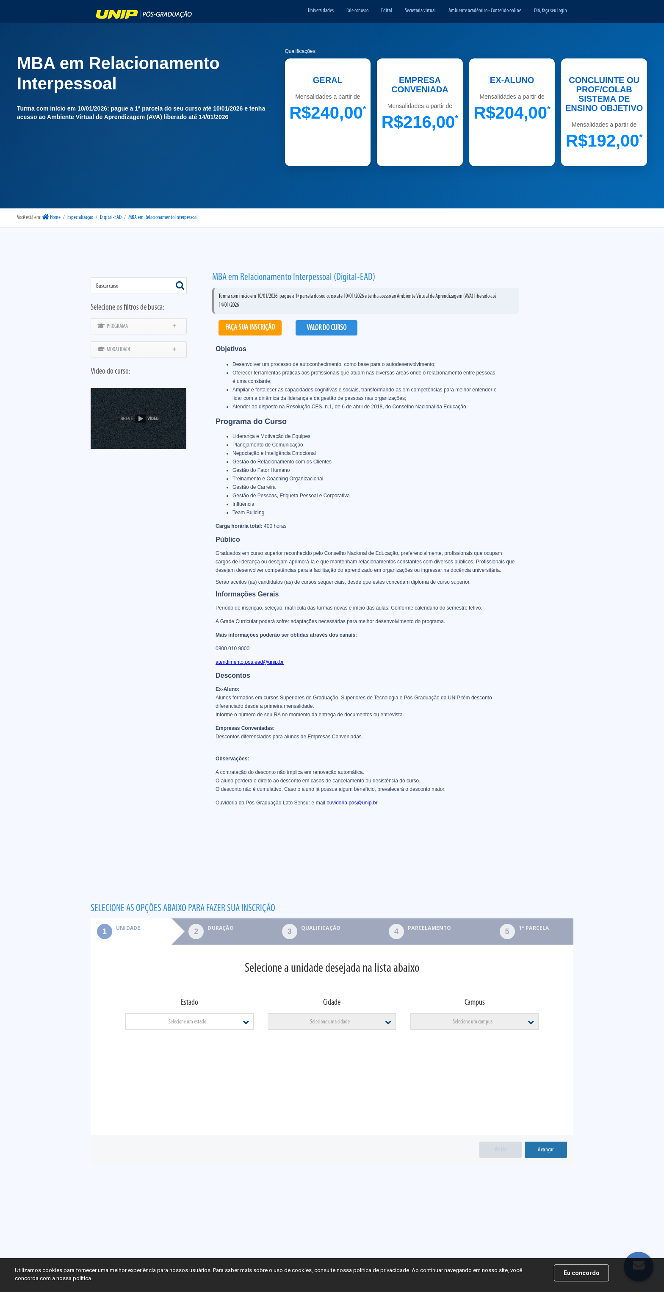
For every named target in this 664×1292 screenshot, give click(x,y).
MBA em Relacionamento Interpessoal (163, 217)
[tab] (131, 931)
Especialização (80, 217)
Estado (189, 1002)
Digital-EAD (111, 217)
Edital (386, 11)
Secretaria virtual (420, 11)
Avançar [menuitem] (546, 1150)
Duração (220, 928)
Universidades (321, 11)
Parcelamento (429, 928)
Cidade (331, 1002)
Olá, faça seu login (550, 11)
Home (51, 217)
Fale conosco (357, 11)
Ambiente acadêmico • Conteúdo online (484, 11)
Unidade (115, 928)
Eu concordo (582, 1273)
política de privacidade (381, 1270)
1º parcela (534, 928)
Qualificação (320, 928)
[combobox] (139, 285)
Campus (475, 1002)
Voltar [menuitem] (500, 1150)
